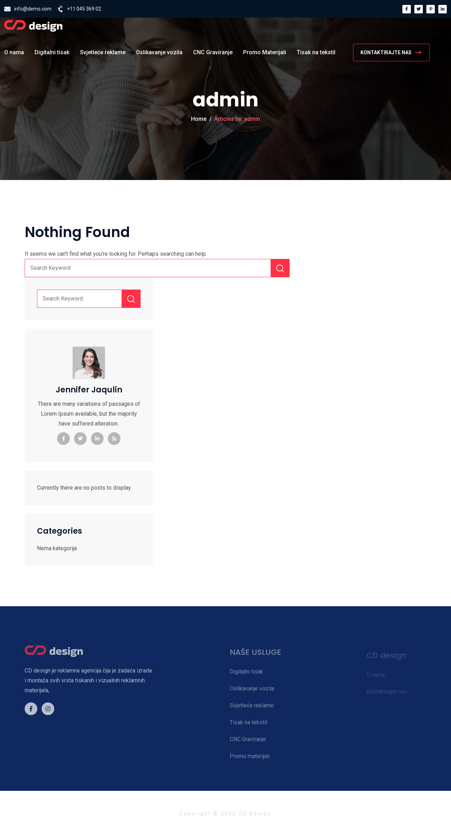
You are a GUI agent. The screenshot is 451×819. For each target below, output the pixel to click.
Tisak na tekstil (316, 52)
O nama (14, 52)
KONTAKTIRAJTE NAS (391, 52)
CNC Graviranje (213, 52)
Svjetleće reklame (102, 52)
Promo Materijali (264, 52)
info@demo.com (32, 8)
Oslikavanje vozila (159, 52)
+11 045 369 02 (84, 8)
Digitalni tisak (52, 52)
